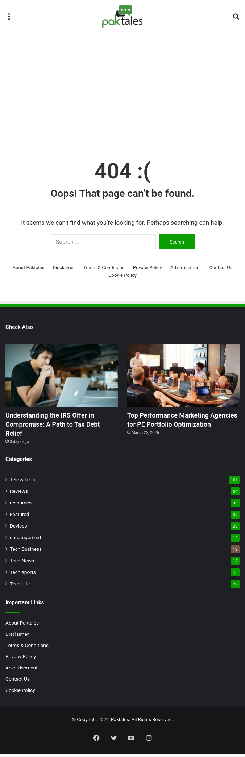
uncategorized (25, 541)
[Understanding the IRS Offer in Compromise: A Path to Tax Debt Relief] (61, 375)
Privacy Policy (147, 267)
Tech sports (23, 575)
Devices (18, 529)
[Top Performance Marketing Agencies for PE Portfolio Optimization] (183, 375)
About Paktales (29, 267)
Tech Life (20, 587)
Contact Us (221, 267)
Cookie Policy (122, 275)
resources (21, 506)
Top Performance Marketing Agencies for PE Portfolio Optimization (172, 425)
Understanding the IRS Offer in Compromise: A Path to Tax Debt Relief (58, 425)
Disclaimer (64, 267)
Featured (19, 517)
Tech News (22, 564)
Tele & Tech (22, 483)
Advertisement (185, 267)
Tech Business (26, 552)
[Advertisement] (122, 94)
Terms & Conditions (103, 267)
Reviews (19, 494)
